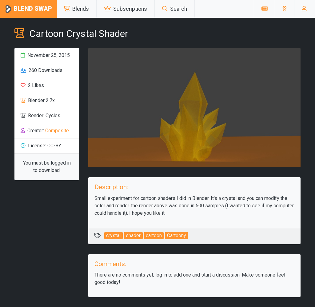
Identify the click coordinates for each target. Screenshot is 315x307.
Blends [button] (76, 9)
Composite (57, 131)
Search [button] (174, 9)
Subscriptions (125, 9)
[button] (284, 8)
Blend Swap (28, 9)
